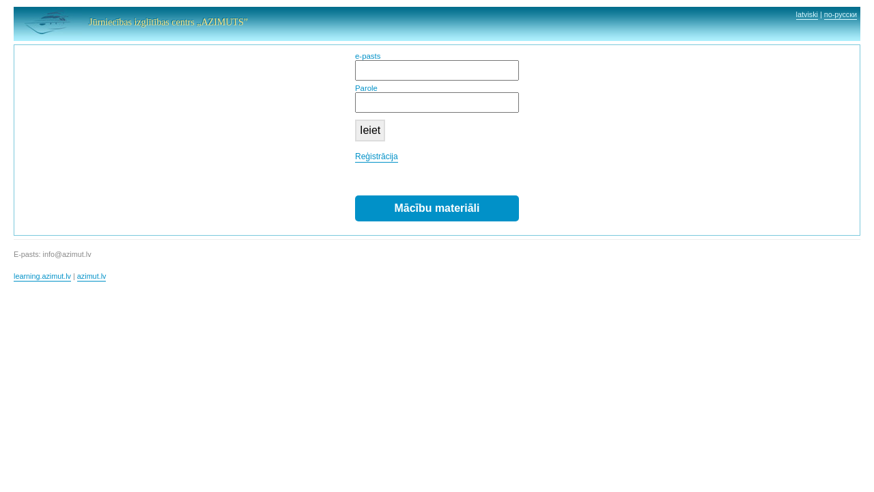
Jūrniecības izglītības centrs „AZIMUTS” (168, 22)
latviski (807, 14)
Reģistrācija (376, 156)
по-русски (840, 14)
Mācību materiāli (437, 208)
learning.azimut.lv (42, 276)
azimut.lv (92, 276)
